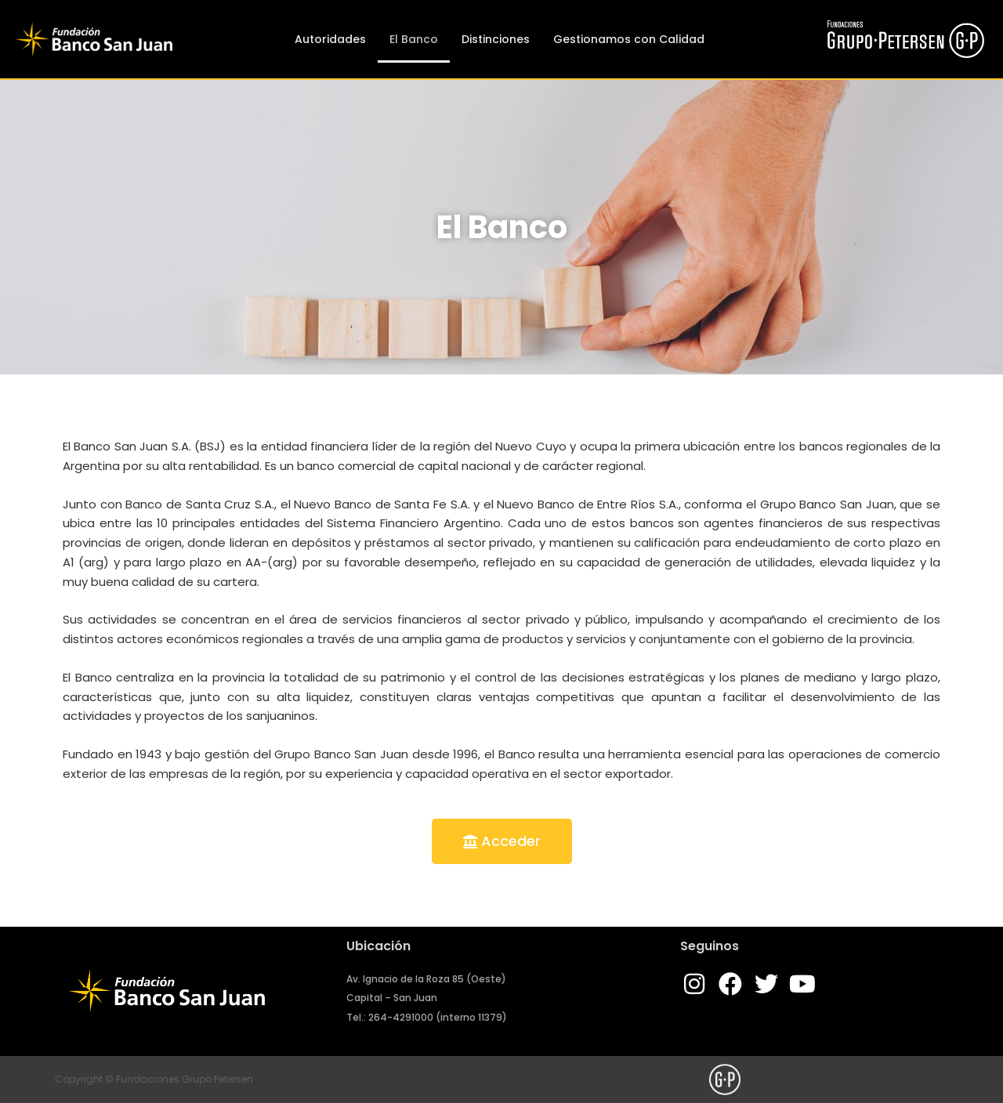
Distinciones (496, 39)
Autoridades (330, 39)
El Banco (413, 39)
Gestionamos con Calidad (628, 39)
